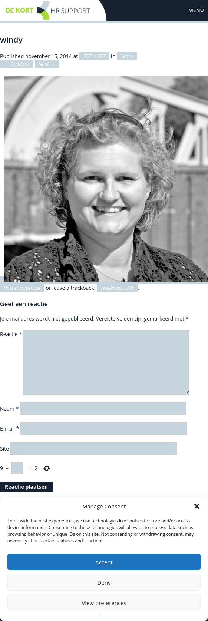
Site (4, 448)
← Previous (17, 63)
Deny (103, 582)
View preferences (104, 603)
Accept (104, 562)
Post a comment (22, 287)
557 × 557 (94, 56)
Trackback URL (117, 287)
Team (126, 56)
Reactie (11, 334)
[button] (197, 506)
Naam (9, 408)
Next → (47, 63)
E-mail (9, 428)
